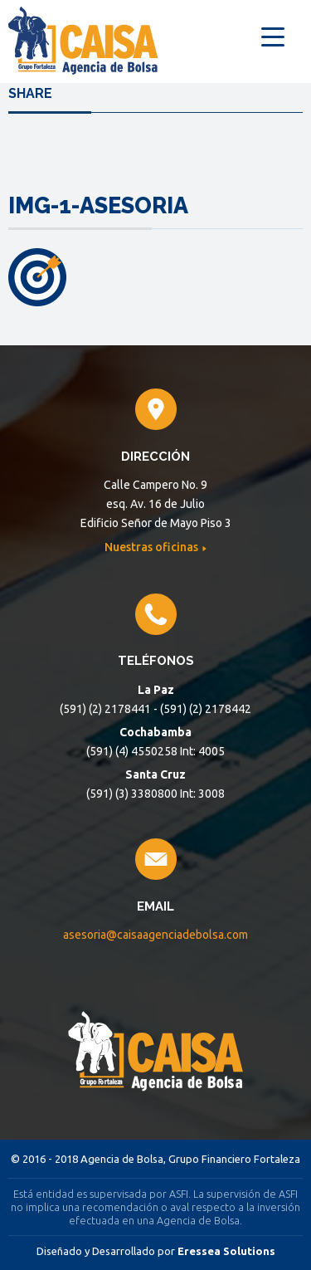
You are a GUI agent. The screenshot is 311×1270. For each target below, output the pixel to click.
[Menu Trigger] (272, 35)
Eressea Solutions (226, 1251)
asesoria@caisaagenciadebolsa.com (155, 934)
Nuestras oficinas (152, 547)
